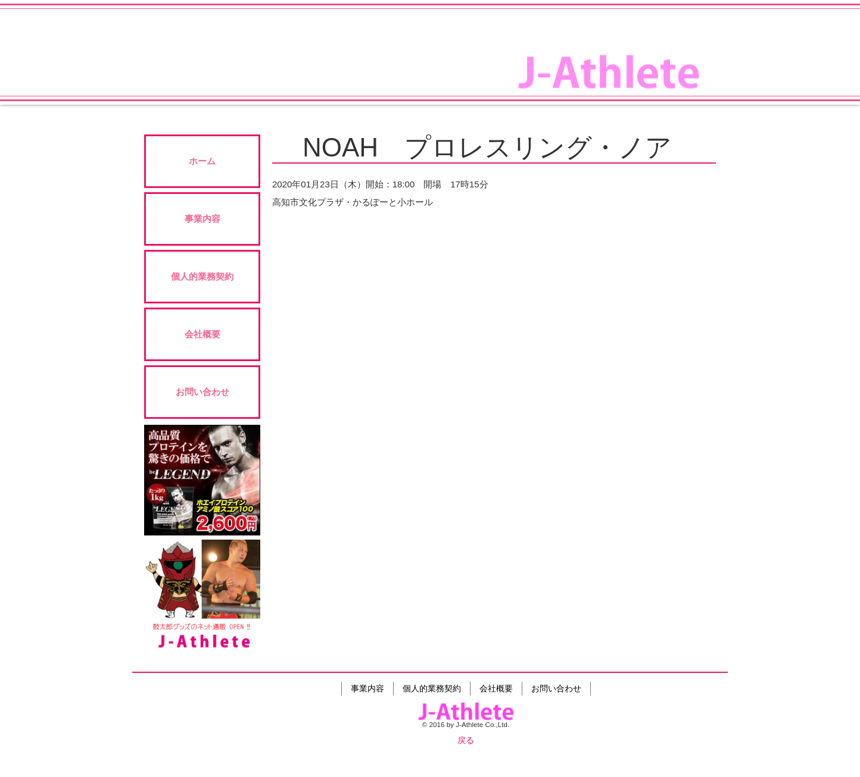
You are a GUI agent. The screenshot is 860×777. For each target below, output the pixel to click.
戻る (465, 740)
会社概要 (202, 334)
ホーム (202, 161)
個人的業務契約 (202, 276)
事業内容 (202, 219)
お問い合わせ (202, 392)
